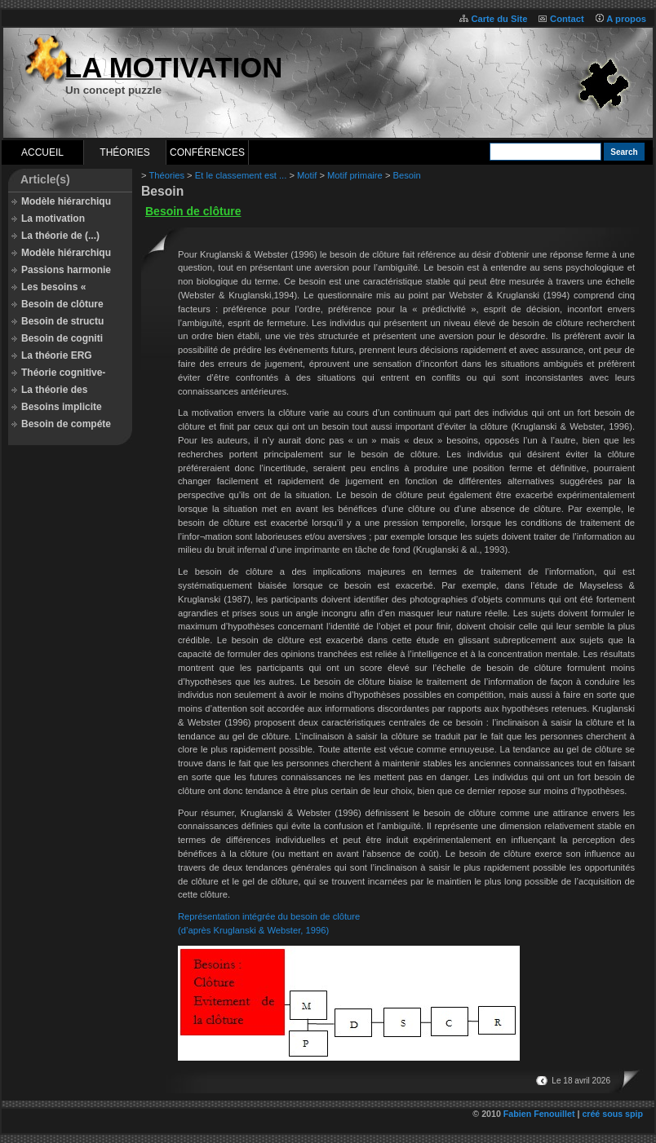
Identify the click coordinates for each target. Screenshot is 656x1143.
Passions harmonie (66, 270)
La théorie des (54, 389)
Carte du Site (499, 19)
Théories (124, 152)
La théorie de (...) (60, 235)
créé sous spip (612, 1114)
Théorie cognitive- (63, 372)
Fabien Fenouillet (539, 1114)
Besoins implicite (61, 407)
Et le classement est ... (241, 175)
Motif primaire (355, 175)
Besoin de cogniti (62, 338)
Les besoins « (53, 287)
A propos (626, 19)
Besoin (407, 175)
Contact (567, 19)
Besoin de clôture (62, 304)
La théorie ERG (56, 355)
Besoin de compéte (66, 424)
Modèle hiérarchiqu (66, 201)
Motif (307, 175)
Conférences (207, 152)
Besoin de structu (62, 321)
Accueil (42, 152)
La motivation (53, 218)
